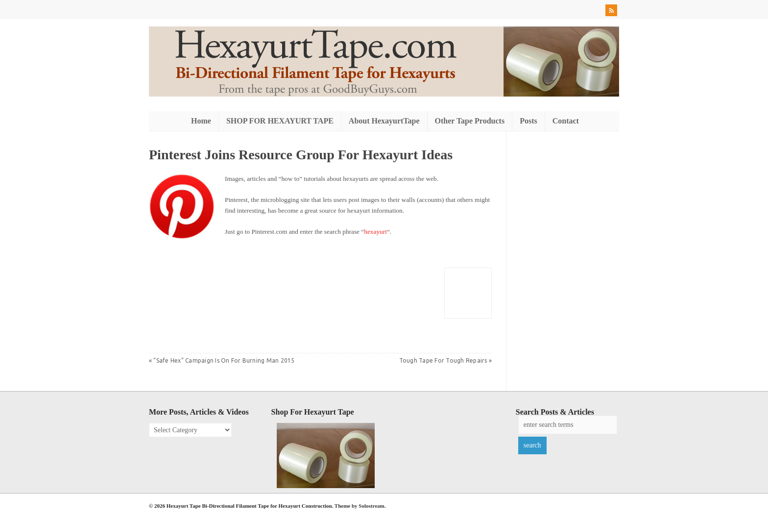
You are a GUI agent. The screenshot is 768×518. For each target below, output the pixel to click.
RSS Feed (612, 11)
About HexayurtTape (384, 121)
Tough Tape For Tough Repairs (443, 360)
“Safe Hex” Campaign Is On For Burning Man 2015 (223, 360)
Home (201, 121)
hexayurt (375, 231)
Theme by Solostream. (360, 506)
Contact (565, 121)
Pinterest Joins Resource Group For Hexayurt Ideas (301, 154)
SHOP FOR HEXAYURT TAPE (280, 121)
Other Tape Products (470, 121)
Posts (528, 121)
